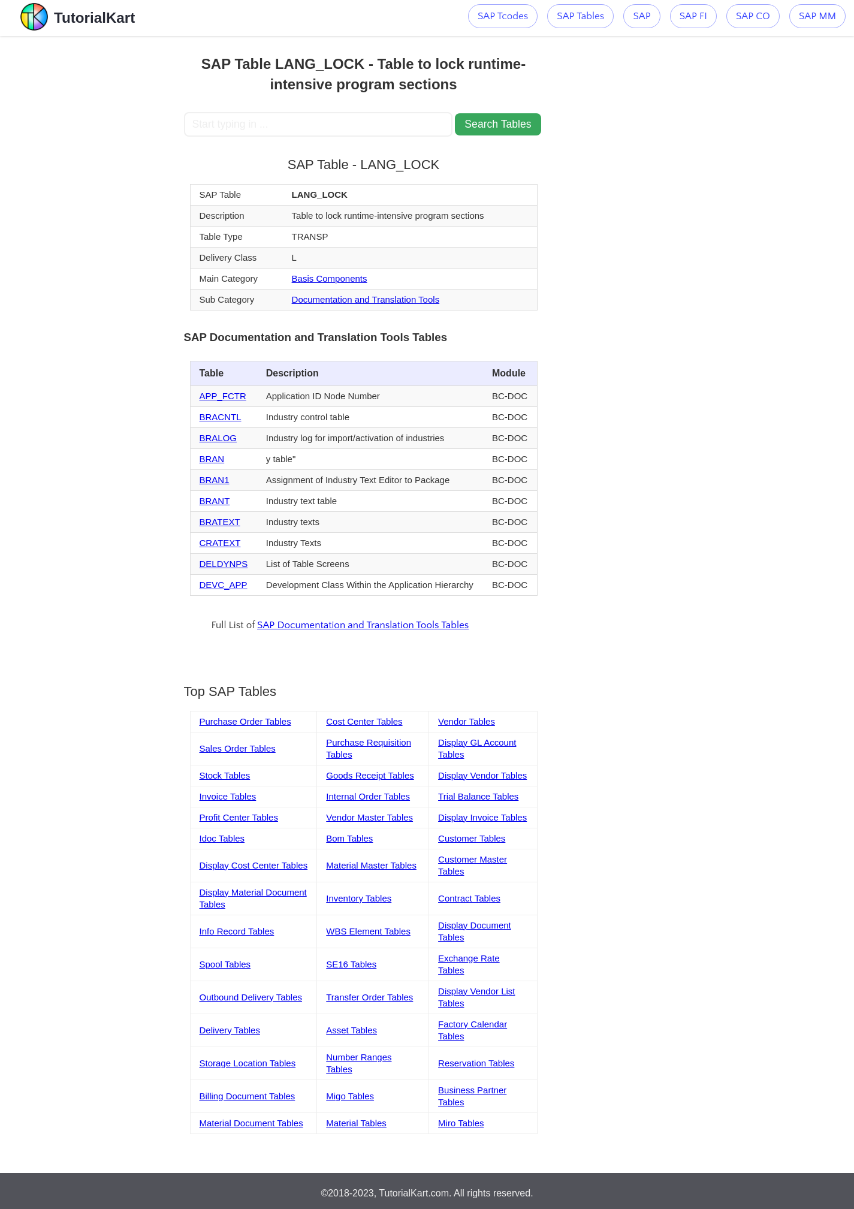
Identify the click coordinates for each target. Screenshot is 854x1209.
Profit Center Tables (239, 817)
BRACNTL (221, 417)
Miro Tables (461, 1123)
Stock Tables (225, 775)
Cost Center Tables (364, 721)
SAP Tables (580, 16)
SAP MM (817, 16)
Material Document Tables (251, 1123)
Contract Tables (469, 898)
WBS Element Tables (368, 931)
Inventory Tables (358, 898)
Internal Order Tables (368, 796)
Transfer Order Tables (369, 997)
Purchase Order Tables (245, 721)
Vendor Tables (466, 721)
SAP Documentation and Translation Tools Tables (363, 625)
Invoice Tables (228, 796)
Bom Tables (349, 838)
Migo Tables (350, 1096)
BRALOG (218, 438)
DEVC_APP (224, 585)
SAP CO (753, 16)
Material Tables (356, 1123)
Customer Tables (471, 838)
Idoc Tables (222, 838)
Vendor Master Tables (369, 817)
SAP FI (693, 16)
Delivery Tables (230, 1030)
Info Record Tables (237, 931)
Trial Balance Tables (478, 796)
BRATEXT (220, 522)
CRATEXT (220, 543)
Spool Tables (225, 964)
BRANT (215, 501)
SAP (641, 16)
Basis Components (329, 278)
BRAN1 (215, 480)
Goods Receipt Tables (370, 775)
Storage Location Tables (248, 1063)
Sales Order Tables (238, 748)
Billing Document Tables (247, 1096)
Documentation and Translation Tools (366, 299)
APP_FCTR (223, 396)
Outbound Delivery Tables (251, 997)
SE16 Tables (351, 964)
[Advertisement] (96, 216)
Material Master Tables (371, 865)
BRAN (212, 459)
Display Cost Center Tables (254, 865)
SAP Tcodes (503, 16)
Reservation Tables (476, 1063)
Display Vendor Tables (482, 775)
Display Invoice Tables (482, 817)
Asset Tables (351, 1030)
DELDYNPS (224, 564)
